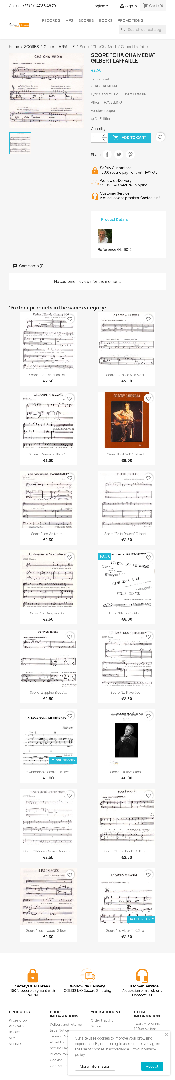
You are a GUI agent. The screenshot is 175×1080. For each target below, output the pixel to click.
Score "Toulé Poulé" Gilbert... (126, 851)
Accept (152, 1066)
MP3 (69, 20)
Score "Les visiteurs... (48, 534)
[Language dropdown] (101, 6)
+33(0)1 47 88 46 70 (39, 5)
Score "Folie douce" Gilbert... (126, 534)
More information (95, 1066)
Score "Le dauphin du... (48, 613)
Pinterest (130, 154)
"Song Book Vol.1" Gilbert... (127, 454)
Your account (106, 1012)
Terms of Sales (61, 1036)
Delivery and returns (66, 1024)
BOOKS (106, 20)
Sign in (96, 1026)
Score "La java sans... (127, 772)
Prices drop (18, 1020)
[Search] (142, 29)
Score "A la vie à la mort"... (127, 375)
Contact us (58, 1066)
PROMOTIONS (130, 20)
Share (107, 154)
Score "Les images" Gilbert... (48, 930)
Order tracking (102, 1020)
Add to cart (129, 138)
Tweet (118, 154)
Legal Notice (59, 1030)
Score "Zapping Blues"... (48, 692)
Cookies (56, 1060)
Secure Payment (63, 1048)
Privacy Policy (60, 1054)
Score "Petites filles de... (48, 375)
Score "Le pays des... (127, 692)
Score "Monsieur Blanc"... (48, 454)
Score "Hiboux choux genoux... (48, 851)
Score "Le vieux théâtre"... (126, 930)
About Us (57, 1042)
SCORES (86, 20)
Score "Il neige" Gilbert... (127, 613)
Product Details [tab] (114, 219)
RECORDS (51, 20)
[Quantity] (96, 138)
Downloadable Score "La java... (48, 772)
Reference (107, 249)
